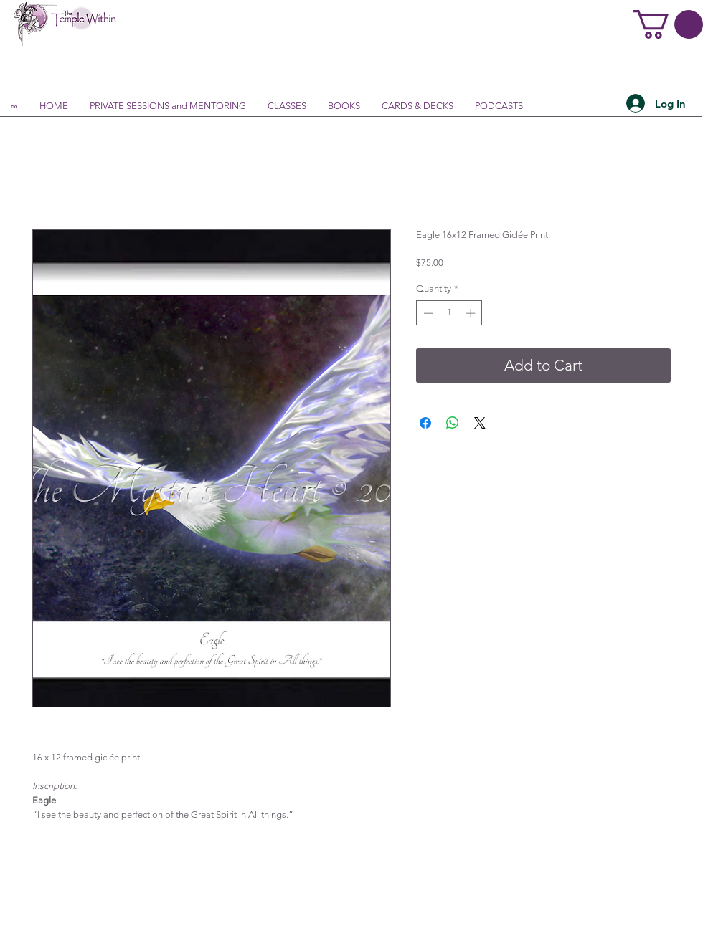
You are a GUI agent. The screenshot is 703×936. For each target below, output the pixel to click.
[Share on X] (480, 422)
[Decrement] (426, 313)
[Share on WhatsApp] (452, 422)
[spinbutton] (449, 313)
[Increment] (472, 313)
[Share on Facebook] (425, 422)
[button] (668, 24)
